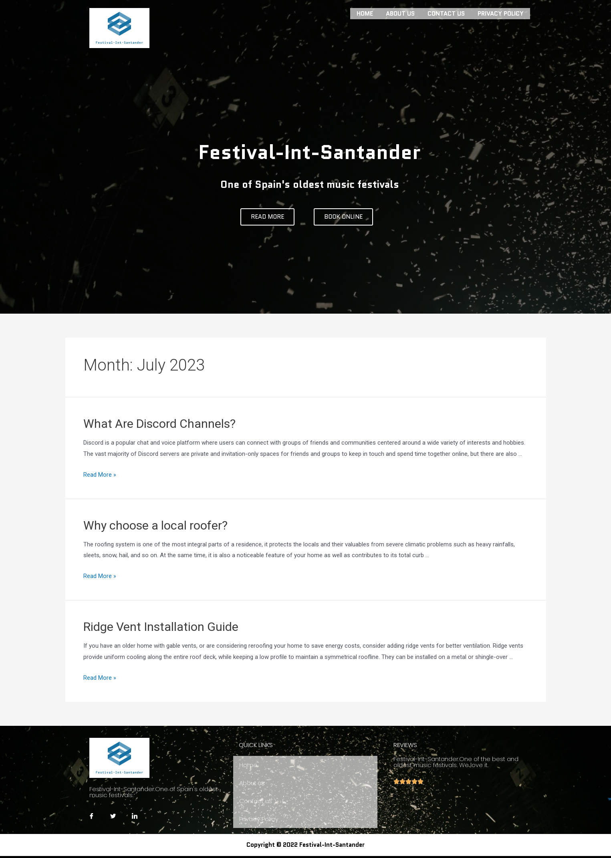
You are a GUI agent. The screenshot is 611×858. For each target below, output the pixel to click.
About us (400, 12)
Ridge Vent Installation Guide (160, 627)
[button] (267, 217)
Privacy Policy (501, 12)
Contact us (446, 12)
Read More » (99, 474)
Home (365, 12)
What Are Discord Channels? (159, 424)
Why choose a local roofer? (155, 525)
